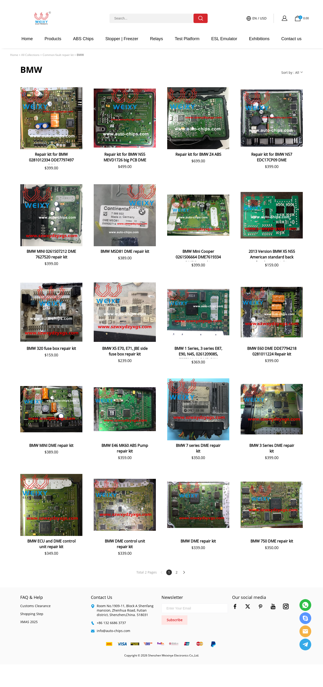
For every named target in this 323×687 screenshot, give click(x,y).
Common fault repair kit (58, 55)
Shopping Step (31, 614)
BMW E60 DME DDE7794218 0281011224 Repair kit (271, 351)
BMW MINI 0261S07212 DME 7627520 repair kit (51, 254)
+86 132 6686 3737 (111, 623)
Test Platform (187, 38)
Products (52, 38)
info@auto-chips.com (113, 630)
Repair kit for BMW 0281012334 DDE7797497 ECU (51, 158)
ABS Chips (83, 38)
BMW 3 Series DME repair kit (271, 448)
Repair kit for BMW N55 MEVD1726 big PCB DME (125, 157)
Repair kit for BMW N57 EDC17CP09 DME (271, 157)
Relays (156, 38)
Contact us (291, 38)
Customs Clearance (35, 606)
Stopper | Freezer (121, 38)
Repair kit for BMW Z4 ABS (198, 154)
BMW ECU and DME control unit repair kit (51, 544)
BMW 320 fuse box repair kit (51, 348)
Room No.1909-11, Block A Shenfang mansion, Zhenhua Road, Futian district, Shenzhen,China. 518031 (125, 610)
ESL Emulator (224, 38)
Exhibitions (259, 38)
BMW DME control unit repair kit (125, 544)
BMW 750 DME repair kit (271, 541)
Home (27, 38)
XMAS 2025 (29, 622)
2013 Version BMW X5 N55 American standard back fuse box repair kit (272, 255)
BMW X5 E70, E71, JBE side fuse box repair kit (125, 351)
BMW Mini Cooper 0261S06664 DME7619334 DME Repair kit (198, 255)
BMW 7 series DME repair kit (198, 448)
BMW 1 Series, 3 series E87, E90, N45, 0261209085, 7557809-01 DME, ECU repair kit (198, 352)
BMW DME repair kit (198, 541)
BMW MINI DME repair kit (51, 445)
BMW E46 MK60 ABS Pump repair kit (124, 448)
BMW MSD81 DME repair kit (125, 251)
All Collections (30, 55)
